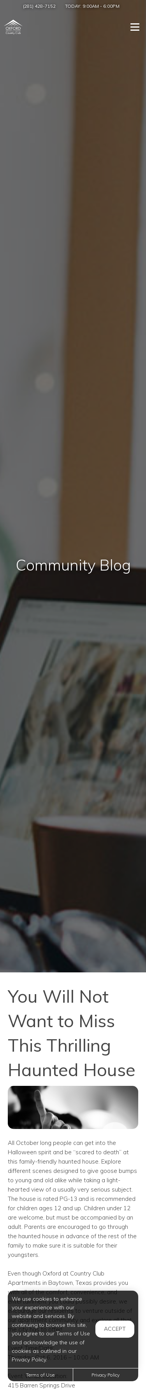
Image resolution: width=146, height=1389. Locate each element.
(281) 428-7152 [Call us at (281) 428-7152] (39, 6)
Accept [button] (115, 1328)
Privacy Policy (105, 1375)
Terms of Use (40, 1375)
